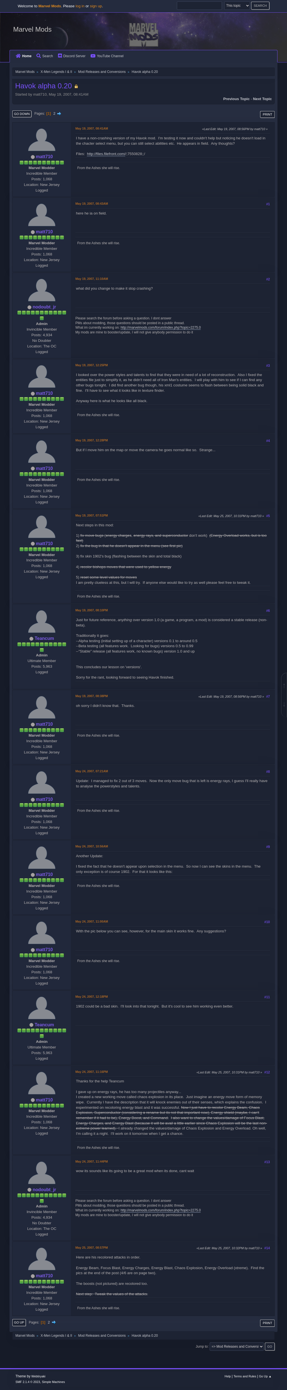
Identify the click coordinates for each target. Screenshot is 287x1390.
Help (227, 1376)
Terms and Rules (244, 1376)
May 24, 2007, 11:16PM (91, 1071)
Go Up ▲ (265, 1376)
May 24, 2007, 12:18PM (91, 996)
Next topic (262, 99)
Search (44, 56)
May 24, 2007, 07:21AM (91, 771)
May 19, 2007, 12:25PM (91, 365)
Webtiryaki (38, 1376)
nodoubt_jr (44, 307)
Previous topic (236, 99)
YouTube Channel (107, 56)
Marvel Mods (32, 29)
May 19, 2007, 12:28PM (91, 440)
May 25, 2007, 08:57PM (91, 1247)
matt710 (44, 156)
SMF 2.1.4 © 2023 (27, 1382)
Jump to (202, 1346)
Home (23, 56)
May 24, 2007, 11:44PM (91, 1161)
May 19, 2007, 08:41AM (91, 128)
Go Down (22, 114)
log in (80, 6)
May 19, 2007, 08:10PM (91, 610)
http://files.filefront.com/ (106, 154)
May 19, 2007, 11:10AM (91, 278)
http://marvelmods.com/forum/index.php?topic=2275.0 (161, 327)
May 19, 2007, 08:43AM (91, 203)
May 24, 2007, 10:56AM (91, 846)
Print (267, 114)
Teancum (44, 638)
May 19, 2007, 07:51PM (91, 515)
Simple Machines (53, 1382)
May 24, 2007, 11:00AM (91, 921)
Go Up (19, 1322)
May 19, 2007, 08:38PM (91, 696)
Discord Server (71, 56)
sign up (96, 6)
